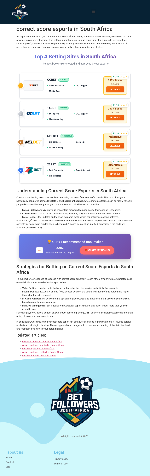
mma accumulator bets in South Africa (42, 341)
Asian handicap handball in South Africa (43, 345)
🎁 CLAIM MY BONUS (97, 250)
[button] (93, 11)
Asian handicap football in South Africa (42, 352)
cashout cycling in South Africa (38, 348)
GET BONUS (115, 89)
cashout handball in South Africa (39, 355)
